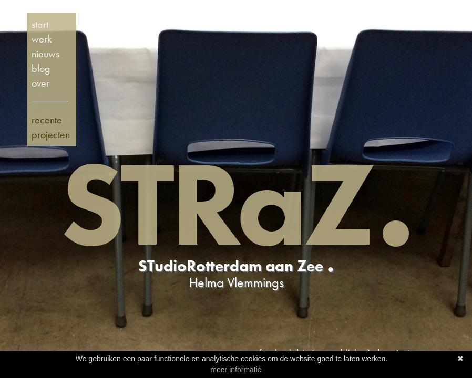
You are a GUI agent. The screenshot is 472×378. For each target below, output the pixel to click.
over (40, 83)
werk (42, 39)
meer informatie (235, 369)
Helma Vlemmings (236, 282)
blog (41, 68)
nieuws (45, 53)
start (40, 24)
